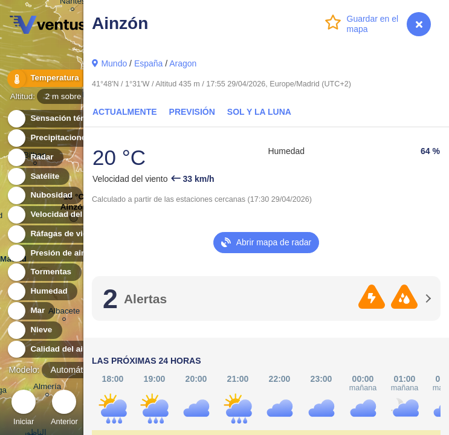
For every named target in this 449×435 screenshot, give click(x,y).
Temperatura (47, 78)
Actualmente (124, 112)
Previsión (192, 112)
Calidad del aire (53, 349)
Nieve (34, 330)
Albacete (64, 312)
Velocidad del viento (62, 215)
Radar (35, 157)
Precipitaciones (53, 138)
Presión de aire (52, 253)
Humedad (42, 291)
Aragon (182, 63)
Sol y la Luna (259, 112)
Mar (30, 311)
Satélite (37, 176)
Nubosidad (44, 195)
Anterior (64, 409)
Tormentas (43, 272)
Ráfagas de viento (58, 234)
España (148, 63)
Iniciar (23, 409)
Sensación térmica (59, 118)
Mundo (114, 63)
